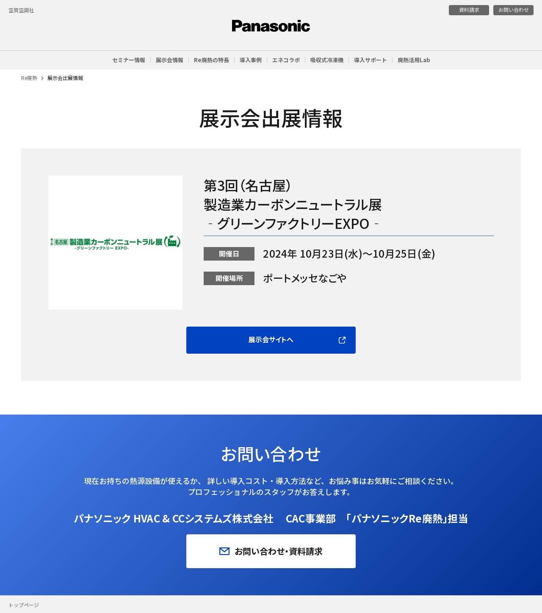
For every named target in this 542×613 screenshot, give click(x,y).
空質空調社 (21, 10)
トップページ (23, 604)
